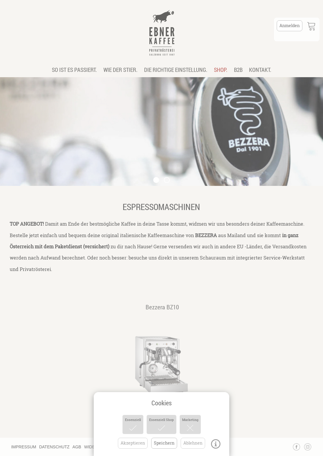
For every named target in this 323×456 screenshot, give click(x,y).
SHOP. (221, 69)
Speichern (164, 443)
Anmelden (289, 25)
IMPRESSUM (23, 447)
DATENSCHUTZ (54, 447)
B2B (238, 69)
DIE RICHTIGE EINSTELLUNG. (175, 69)
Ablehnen (192, 443)
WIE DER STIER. (120, 69)
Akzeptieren (133, 443)
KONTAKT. (260, 69)
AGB (76, 447)
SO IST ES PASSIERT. (74, 69)
